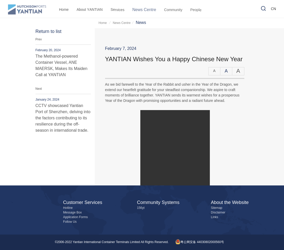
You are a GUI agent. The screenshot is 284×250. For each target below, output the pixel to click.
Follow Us (70, 222)
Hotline (68, 208)
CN (273, 9)
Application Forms (75, 217)
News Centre (122, 23)
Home (103, 23)
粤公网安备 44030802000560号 (199, 242)
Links (214, 217)
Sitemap (216, 208)
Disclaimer (218, 212)
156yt (140, 208)
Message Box (72, 212)
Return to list (49, 31)
